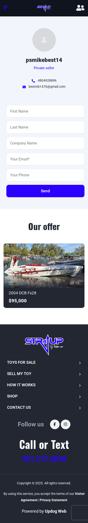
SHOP (12, 396)
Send (45, 191)
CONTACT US (19, 407)
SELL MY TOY (19, 373)
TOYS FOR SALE (21, 362)
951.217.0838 (44, 459)
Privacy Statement (53, 500)
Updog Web (55, 511)
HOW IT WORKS (21, 385)
